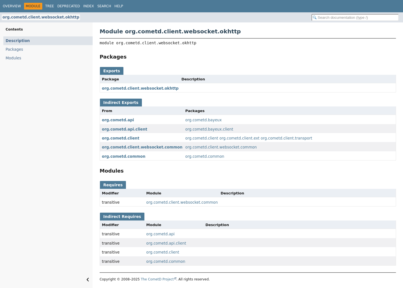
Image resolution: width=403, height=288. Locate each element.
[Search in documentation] (355, 17)
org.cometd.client (120, 138)
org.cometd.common (124, 156)
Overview (12, 6)
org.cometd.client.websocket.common (142, 147)
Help (118, 6)
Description (18, 41)
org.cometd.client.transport (286, 138)
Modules (13, 58)
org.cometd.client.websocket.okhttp (41, 17)
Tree (49, 6)
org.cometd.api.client (124, 129)
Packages (14, 49)
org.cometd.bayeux (203, 120)
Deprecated (68, 6)
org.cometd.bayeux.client (209, 129)
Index (88, 6)
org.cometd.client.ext (239, 138)
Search (104, 6)
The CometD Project (157, 279)
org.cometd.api (118, 120)
